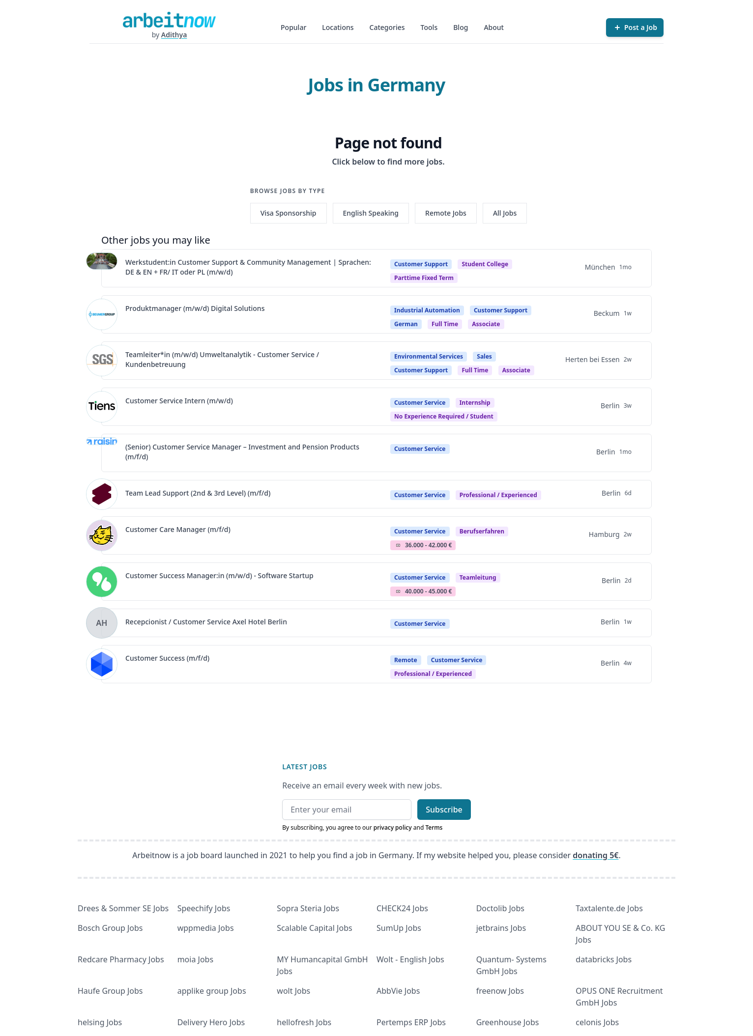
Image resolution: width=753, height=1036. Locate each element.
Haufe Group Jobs (110, 990)
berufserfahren (482, 531)
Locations (337, 27)
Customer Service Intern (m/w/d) (179, 400)
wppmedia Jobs (205, 928)
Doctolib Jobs (500, 908)
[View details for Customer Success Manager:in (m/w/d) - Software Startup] (101, 581)
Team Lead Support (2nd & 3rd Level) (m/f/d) (197, 493)
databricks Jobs (604, 959)
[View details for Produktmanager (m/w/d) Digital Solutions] (101, 314)
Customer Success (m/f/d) (167, 658)
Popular (293, 27)
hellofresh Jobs (304, 1022)
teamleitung (478, 577)
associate (486, 324)
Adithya (174, 34)
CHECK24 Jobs (402, 908)
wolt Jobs (293, 990)
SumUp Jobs (398, 928)
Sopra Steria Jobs (308, 908)
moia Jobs (195, 959)
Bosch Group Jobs (110, 928)
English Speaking (371, 213)
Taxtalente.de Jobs (609, 908)
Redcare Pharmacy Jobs (121, 959)
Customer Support (421, 264)
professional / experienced (498, 495)
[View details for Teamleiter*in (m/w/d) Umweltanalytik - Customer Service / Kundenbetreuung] (101, 360)
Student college (485, 264)
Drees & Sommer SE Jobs (123, 908)
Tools (429, 27)
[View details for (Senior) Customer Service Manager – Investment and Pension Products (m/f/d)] (101, 453)
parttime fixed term (424, 278)
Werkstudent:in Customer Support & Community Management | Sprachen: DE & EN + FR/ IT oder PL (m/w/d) (248, 267)
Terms (433, 827)
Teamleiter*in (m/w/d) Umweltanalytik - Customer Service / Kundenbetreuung (222, 359)
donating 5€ (595, 855)
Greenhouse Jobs (507, 1022)
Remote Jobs (445, 213)
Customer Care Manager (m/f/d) (178, 529)
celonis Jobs (597, 1022)
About (494, 27)
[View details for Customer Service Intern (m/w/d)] (101, 406)
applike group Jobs (211, 990)
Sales (484, 356)
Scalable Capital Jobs (314, 928)
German (406, 324)
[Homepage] (169, 20)
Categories (387, 27)
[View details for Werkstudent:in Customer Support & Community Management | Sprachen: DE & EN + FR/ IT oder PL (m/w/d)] (101, 268)
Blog (460, 27)
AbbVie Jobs (398, 990)
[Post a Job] (635, 27)
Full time (445, 324)
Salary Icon (398, 545)
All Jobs (505, 213)
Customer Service (420, 402)
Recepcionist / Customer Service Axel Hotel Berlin (206, 621)
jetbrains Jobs (501, 928)
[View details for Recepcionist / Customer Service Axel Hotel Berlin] (101, 623)
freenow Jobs (500, 990)
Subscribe (444, 809)
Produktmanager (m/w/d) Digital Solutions (194, 308)
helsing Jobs (100, 1022)
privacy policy (393, 827)
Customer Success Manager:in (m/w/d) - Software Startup (219, 575)
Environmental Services (428, 356)
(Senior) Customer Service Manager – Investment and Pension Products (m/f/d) (242, 451)
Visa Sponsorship (289, 213)
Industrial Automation (427, 310)
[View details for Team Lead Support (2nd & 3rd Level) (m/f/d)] (101, 494)
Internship (475, 402)
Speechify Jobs (204, 908)
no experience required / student (443, 416)
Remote (405, 660)
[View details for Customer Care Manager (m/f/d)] (101, 535)
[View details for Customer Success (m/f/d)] (101, 664)
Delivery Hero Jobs (211, 1022)
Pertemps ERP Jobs (411, 1022)
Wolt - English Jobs (410, 959)
